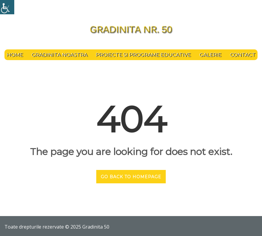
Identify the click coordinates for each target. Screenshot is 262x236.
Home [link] (15, 55)
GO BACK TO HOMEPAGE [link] (131, 176)
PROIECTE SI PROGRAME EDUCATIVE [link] (143, 55)
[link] (7, 7)
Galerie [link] (210, 55)
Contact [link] (242, 55)
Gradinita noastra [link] (59, 55)
